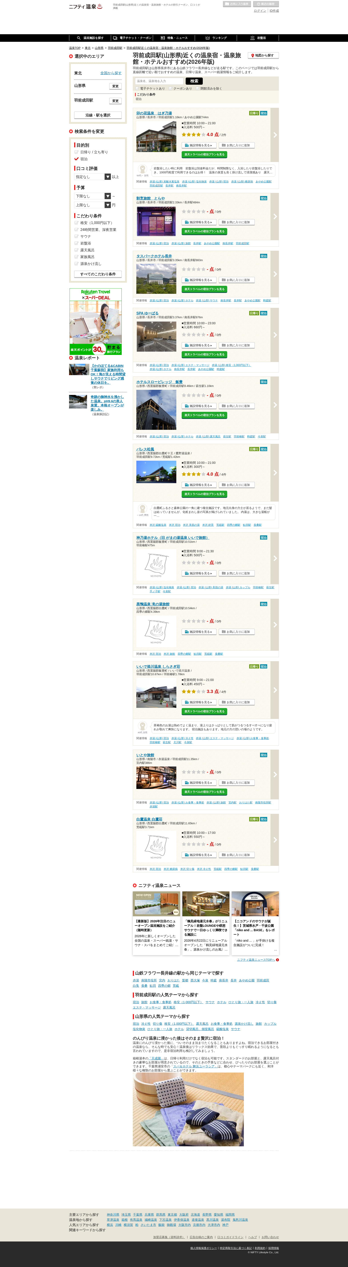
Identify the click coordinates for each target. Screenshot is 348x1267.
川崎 (118, 1225)
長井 (234, 980)
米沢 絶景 (208, 524)
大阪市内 (184, 1225)
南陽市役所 (149, 980)
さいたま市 (148, 1225)
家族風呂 (87, 257)
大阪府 (184, 1214)
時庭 (214, 980)
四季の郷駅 (233, 524)
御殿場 (171, 1225)
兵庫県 (149, 1214)
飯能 (161, 1225)
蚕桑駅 (258, 524)
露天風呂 (169, 1007)
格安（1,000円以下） (188, 1002)
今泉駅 (262, 436)
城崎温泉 (151, 1219)
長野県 (207, 1214)
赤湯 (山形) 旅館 (181, 243)
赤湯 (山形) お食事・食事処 (253, 738)
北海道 (195, 1214)
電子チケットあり (152, 88)
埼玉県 (126, 1214)
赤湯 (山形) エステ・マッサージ (190, 365)
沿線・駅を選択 (98, 115)
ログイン (260, 10)
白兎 (136, 985)
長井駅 (169, 185)
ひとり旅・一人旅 (241, 1002)
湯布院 (225, 1219)
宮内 (162, 980)
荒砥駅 (220, 524)
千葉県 (137, 1214)
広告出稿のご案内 (201, 1237)
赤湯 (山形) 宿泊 (219, 181)
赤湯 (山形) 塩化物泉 (194, 181)
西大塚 (195, 980)
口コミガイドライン (230, 1237)
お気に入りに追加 (238, 145)
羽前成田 (263, 980)
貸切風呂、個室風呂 (200, 1029)
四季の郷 (164, 985)
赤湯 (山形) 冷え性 (182, 738)
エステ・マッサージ (147, 1007)
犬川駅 (177, 742)
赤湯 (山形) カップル (238, 587)
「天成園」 (156, 1058)
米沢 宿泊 (174, 524)
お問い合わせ (270, 1237)
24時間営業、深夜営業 (98, 230)
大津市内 (214, 1225)
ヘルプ (252, 1237)
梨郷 (185, 980)
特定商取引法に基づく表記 (236, 1248)
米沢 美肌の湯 (191, 524)
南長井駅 (181, 185)
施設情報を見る (200, 145)
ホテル (221, 1002)
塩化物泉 (139, 1029)
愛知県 (218, 1214)
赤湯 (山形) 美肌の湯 (211, 587)
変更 (115, 86)
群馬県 (160, 1214)
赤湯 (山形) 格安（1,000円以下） (231, 365)
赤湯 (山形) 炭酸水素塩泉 (165, 181)
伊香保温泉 (181, 1219)
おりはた (173, 980)
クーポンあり (182, 88)
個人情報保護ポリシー (203, 1248)
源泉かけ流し (244, 1023)
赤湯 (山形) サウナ (207, 300)
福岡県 (230, 1214)
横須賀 (128, 1225)
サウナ (210, 1002)
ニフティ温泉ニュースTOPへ (256, 959)
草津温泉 (113, 1219)
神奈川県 (113, 1214)
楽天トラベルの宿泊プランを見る (205, 154)
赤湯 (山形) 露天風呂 (208, 436)
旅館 (144, 1002)
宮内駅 (233, 802)
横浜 (110, 1225)
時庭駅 (267, 300)
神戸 (225, 1225)
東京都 (172, 1214)
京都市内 (199, 1225)
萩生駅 (227, 436)
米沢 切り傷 (187, 869)
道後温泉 (198, 1219)
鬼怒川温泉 (240, 1219)
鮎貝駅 (247, 524)
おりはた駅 (246, 802)
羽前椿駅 (239, 436)
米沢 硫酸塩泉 (158, 524)
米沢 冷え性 (204, 869)
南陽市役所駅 (263, 802)
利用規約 (260, 1248)
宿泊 (136, 1002)
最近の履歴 (266, 4)
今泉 (205, 980)
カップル (270, 1023)
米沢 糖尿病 (171, 869)
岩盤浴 (85, 243)
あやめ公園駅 (264, 181)
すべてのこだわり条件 (98, 274)
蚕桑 (144, 985)
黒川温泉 (212, 1219)
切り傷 (271, 1002)
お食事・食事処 (160, 1002)
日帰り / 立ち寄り (94, 152)
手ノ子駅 (155, 591)
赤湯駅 (154, 806)
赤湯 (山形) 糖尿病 (242, 181)
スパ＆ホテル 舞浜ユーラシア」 (195, 1066)
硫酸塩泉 (222, 1029)
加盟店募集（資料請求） (169, 1237)
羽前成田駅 (156, 185)
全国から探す (111, 73)
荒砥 (176, 985)
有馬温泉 (136, 1219)
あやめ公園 (247, 980)
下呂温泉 (165, 1219)
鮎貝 (153, 985)
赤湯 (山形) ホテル (182, 300)
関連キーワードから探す (87, 1230)
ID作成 (274, 10)
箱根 (124, 1219)
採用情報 (273, 1248)
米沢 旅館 (169, 653)
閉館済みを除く (211, 88)
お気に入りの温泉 (237, 4)
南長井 (223, 980)
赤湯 (136, 980)
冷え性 (260, 1002)
